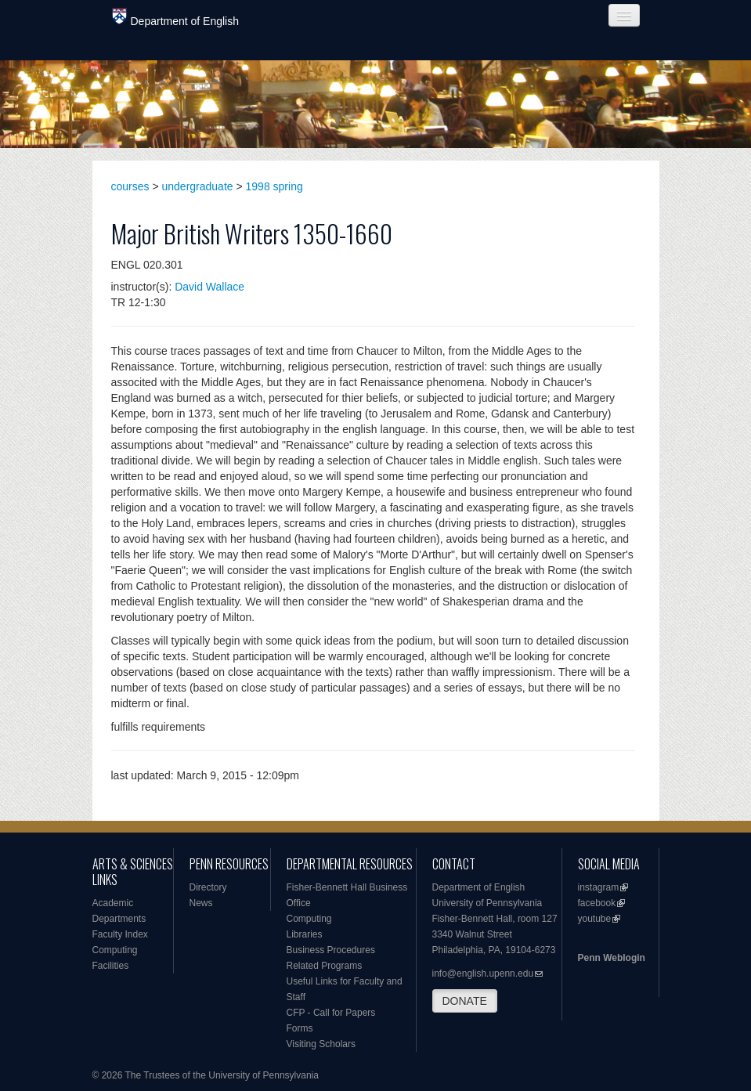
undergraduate (197, 186)
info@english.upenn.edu (483, 973)
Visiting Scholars (321, 1044)
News (201, 903)
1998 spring (274, 186)
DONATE (464, 1001)
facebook (597, 903)
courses (130, 186)
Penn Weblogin (611, 957)
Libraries (305, 934)
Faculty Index (120, 934)
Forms (300, 1028)
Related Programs (325, 965)
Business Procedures (331, 950)
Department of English (176, 17)
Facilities (110, 965)
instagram (598, 887)
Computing (115, 950)
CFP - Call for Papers (331, 1012)
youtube (595, 918)
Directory (208, 887)
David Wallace (209, 286)
